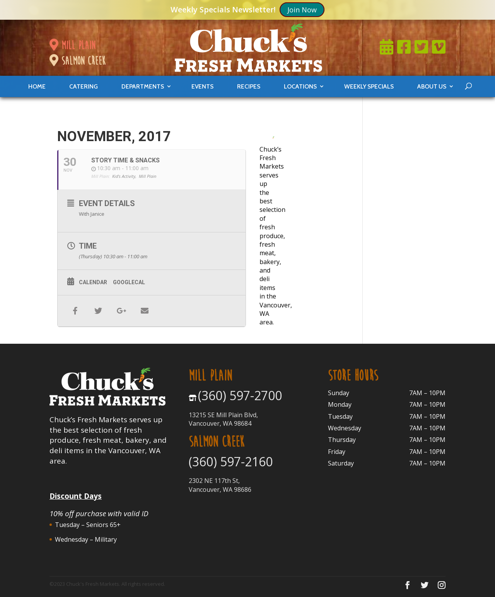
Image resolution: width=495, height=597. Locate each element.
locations (300, 86)
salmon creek (77, 61)
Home (37, 86)
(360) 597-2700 (240, 395)
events (202, 86)
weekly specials (369, 86)
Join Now (302, 9)
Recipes (248, 86)
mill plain (72, 45)
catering (83, 86)
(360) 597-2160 (231, 461)
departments (142, 86)
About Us (431, 86)
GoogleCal (129, 282)
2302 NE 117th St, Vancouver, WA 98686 (220, 484)
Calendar (93, 282)
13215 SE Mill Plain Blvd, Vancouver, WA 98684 (223, 419)
